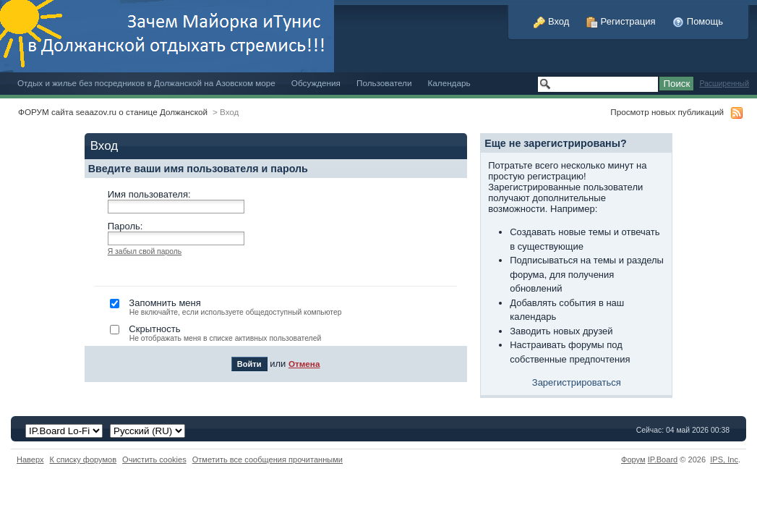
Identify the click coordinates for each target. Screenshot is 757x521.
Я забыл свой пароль (145, 251)
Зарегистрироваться (576, 382)
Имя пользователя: (149, 194)
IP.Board (663, 459)
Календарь (448, 83)
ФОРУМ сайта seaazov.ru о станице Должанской (113, 112)
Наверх (30, 459)
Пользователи (384, 83)
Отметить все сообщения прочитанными (267, 459)
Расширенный (724, 84)
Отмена (304, 363)
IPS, (724, 459)
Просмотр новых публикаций (667, 112)
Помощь (697, 21)
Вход (551, 21)
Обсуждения (316, 83)
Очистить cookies (154, 459)
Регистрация (621, 21)
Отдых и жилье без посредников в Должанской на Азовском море (146, 83)
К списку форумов (83, 459)
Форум (633, 459)
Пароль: (125, 226)
